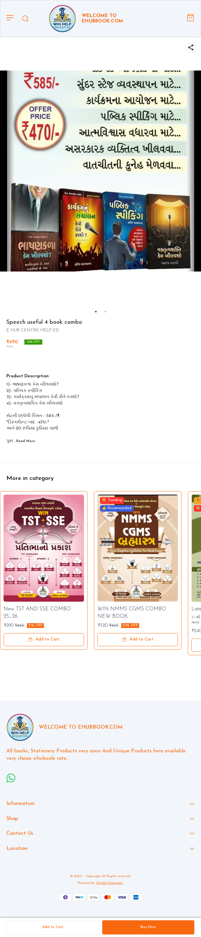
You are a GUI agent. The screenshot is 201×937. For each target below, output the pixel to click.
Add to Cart (52, 927)
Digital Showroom (109, 883)
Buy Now (148, 927)
